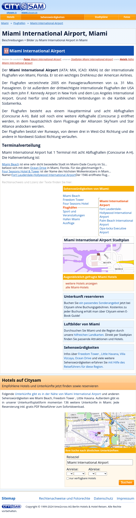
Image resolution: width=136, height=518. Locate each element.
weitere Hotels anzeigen (81, 283)
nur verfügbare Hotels (82, 478)
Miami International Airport (42, 59)
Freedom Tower (89, 354)
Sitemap (8, 498)
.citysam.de (29, 12)
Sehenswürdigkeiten (52, 17)
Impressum (125, 498)
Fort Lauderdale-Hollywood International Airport (44, 175)
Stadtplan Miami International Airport (92, 59)
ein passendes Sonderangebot (99, 303)
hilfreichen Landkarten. (89, 335)
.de (12, 12)
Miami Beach (10, 164)
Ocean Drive (38, 168)
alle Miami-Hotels (77, 287)
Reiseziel (73, 457)
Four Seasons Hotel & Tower (20, 171)
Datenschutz (103, 498)
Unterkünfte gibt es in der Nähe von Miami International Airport (58, 394)
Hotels (11, 17)
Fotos (127, 17)
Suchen (126, 482)
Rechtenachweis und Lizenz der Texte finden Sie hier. (37, 182)
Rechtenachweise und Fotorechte (64, 498)
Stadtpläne (101, 17)
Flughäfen (19, 23)
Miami (4, 23)
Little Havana (109, 354)
